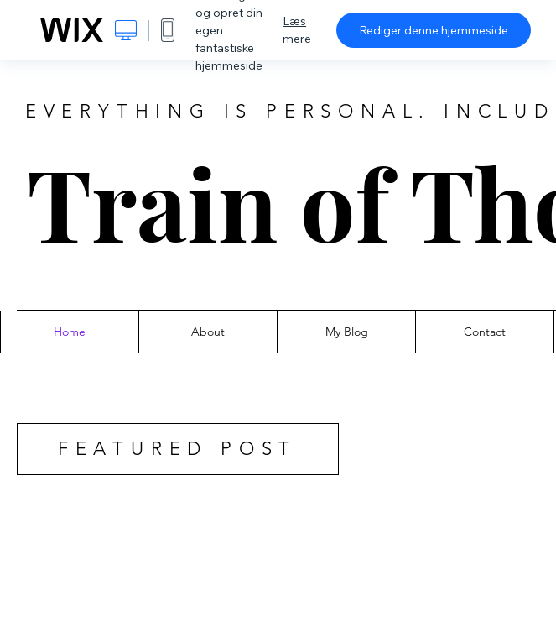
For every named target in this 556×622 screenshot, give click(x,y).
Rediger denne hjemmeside (433, 30)
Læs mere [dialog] (297, 29)
